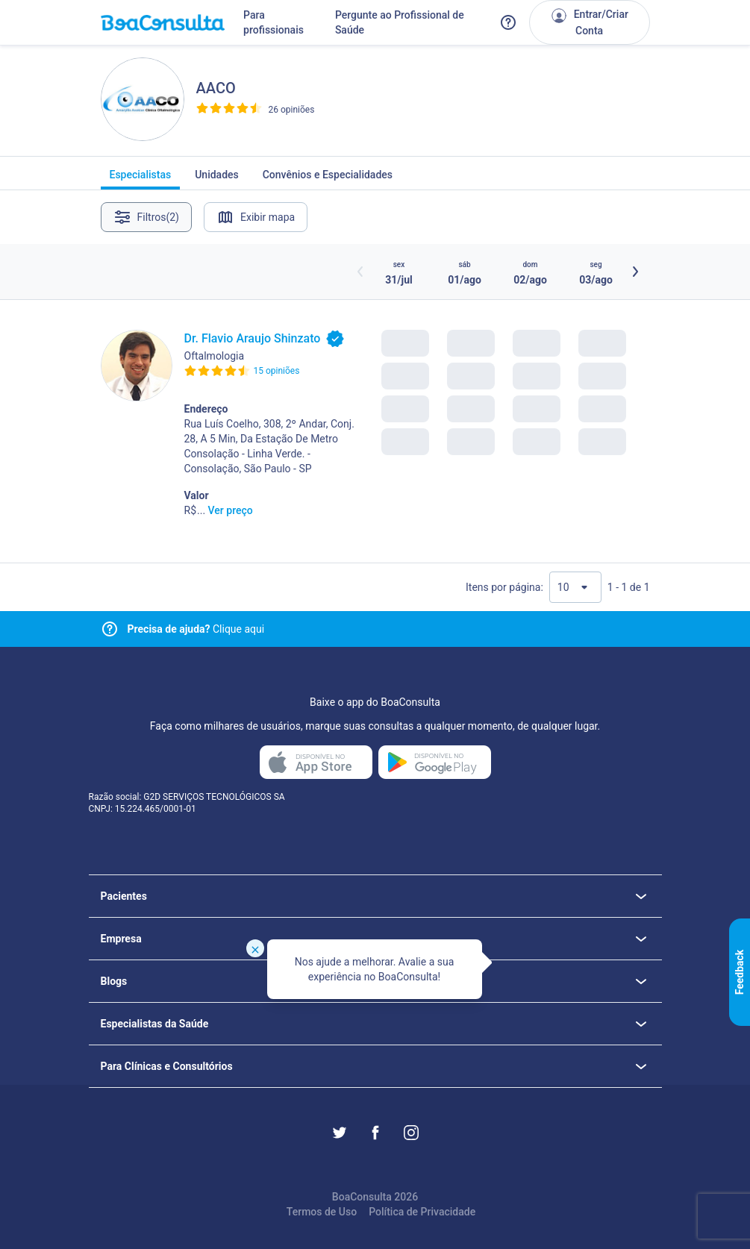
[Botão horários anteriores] (360, 271)
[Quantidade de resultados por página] (575, 587)
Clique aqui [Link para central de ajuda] (196, 629)
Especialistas (141, 179)
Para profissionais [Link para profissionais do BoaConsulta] (273, 22)
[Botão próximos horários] (635, 271)
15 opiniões (277, 371)
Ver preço (230, 510)
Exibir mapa (255, 217)
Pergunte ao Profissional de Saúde (399, 22)
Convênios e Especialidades (327, 179)
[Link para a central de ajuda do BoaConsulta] (508, 22)
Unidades (217, 179)
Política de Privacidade (422, 1212)
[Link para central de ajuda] (110, 629)
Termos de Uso (322, 1212)
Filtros (146, 217)
